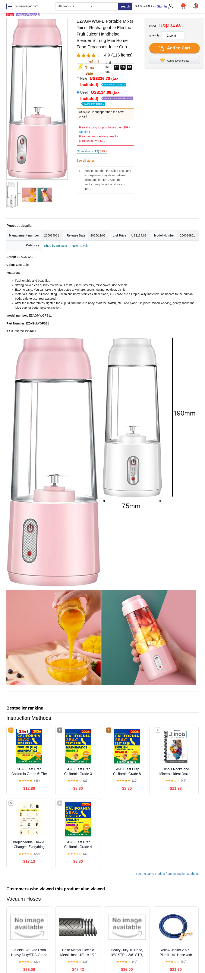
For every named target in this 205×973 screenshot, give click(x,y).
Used (106, 97)
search (125, 6)
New (103, 81)
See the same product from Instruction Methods (167, 873)
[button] (196, 6)
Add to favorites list (174, 60)
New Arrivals (80, 245)
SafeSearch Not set (145, 6)
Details (83, 132)
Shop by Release (55, 245)
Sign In (162, 6)
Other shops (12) (92, 151)
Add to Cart (174, 48)
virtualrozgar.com (26, 6)
